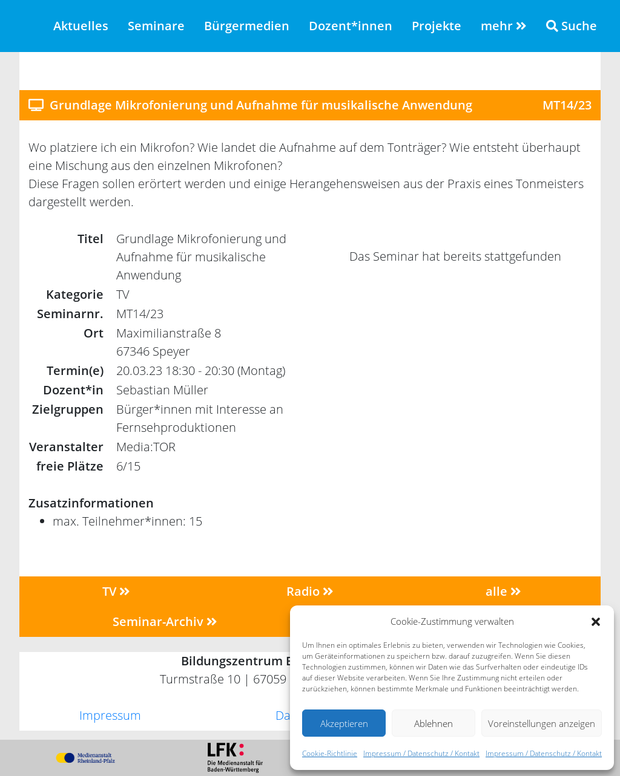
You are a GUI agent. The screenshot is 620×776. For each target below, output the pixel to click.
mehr (504, 26)
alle (503, 591)
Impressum (110, 715)
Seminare (156, 26)
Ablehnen (433, 723)
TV (116, 591)
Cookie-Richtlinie (329, 753)
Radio (310, 591)
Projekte (436, 26)
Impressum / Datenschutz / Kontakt (421, 753)
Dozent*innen (350, 26)
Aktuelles (80, 26)
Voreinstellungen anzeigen (541, 723)
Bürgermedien (246, 26)
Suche (571, 26)
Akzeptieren (344, 723)
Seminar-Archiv (165, 621)
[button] (596, 621)
